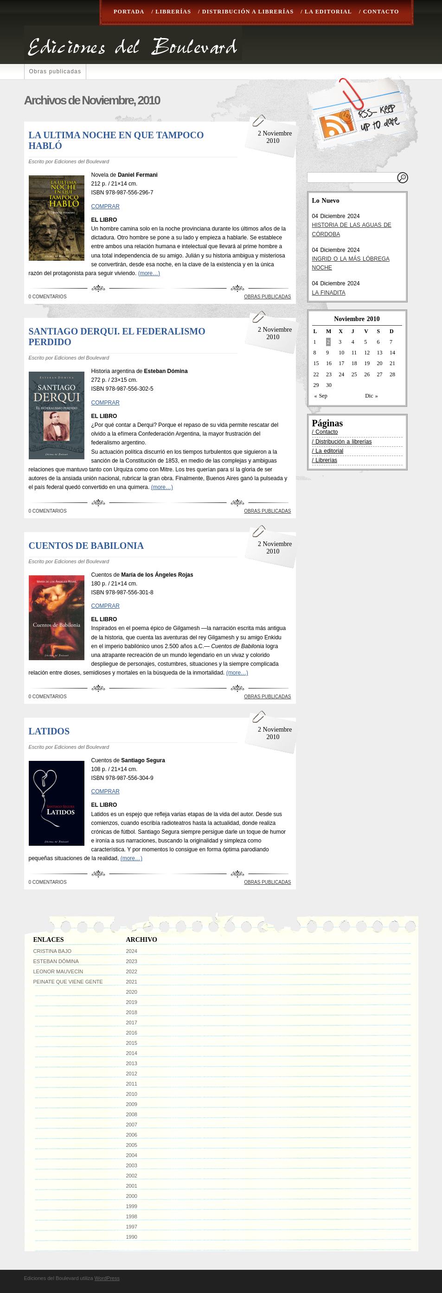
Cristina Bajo (52, 951)
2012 (131, 1073)
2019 (131, 1002)
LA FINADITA (329, 292)
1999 (131, 1206)
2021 (131, 981)
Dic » (371, 395)
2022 (131, 971)
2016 (131, 1033)
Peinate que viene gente (68, 981)
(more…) (149, 273)
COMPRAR (105, 206)
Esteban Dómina (56, 961)
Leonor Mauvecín (58, 971)
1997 (131, 1226)
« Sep (320, 395)
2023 (131, 961)
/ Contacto (379, 11)
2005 (131, 1145)
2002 (131, 1175)
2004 (131, 1155)
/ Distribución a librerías (246, 11)
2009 (131, 1104)
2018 (131, 1012)
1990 (131, 1237)
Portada (129, 11)
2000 (131, 1196)
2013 (131, 1063)
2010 (131, 1094)
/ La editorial (326, 11)
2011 (131, 1084)
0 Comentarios (48, 296)
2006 (131, 1135)
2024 (131, 951)
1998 (131, 1216)
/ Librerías (171, 11)
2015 (131, 1043)
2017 (131, 1022)
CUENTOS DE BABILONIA (86, 545)
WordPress (107, 1278)
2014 (131, 1053)
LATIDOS (49, 731)
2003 (131, 1165)
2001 (131, 1186)
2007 (131, 1124)
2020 (131, 992)
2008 (131, 1114)
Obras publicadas (55, 71)
